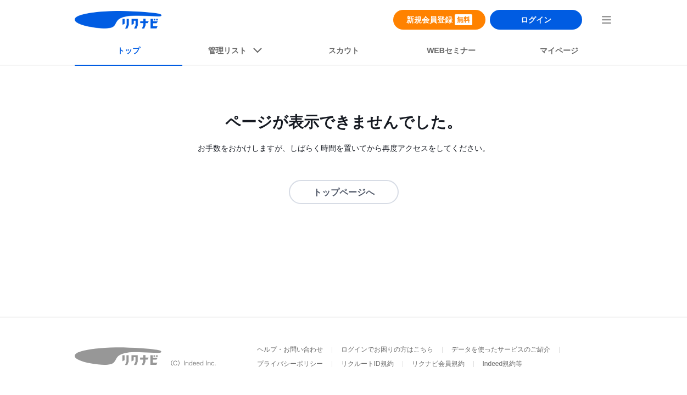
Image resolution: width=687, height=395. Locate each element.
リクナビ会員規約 (438, 364)
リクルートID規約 (367, 364)
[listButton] (236, 53)
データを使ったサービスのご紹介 (500, 349)
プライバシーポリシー (290, 364)
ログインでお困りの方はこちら (387, 349)
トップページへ (344, 192)
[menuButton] (606, 19)
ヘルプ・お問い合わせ (290, 349)
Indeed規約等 (503, 364)
